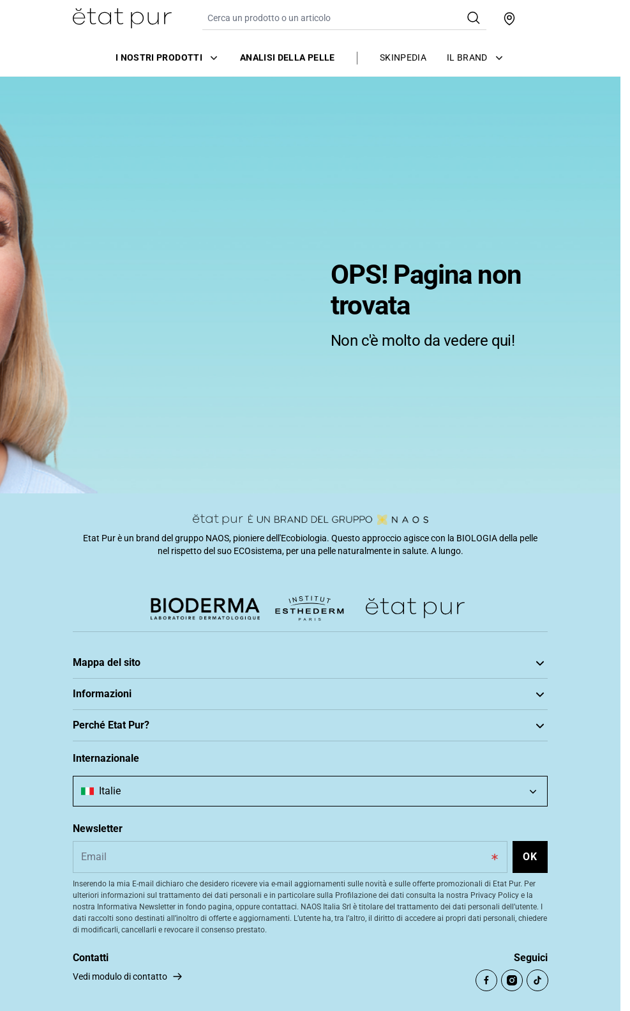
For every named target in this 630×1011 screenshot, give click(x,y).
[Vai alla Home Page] (122, 18)
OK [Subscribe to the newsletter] (530, 857)
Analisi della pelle (287, 57)
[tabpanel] (310, 284)
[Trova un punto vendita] (509, 18)
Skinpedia (403, 57)
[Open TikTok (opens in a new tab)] (537, 980)
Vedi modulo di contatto (120, 976)
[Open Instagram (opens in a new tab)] (512, 980)
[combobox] (310, 791)
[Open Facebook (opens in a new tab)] (486, 980)
